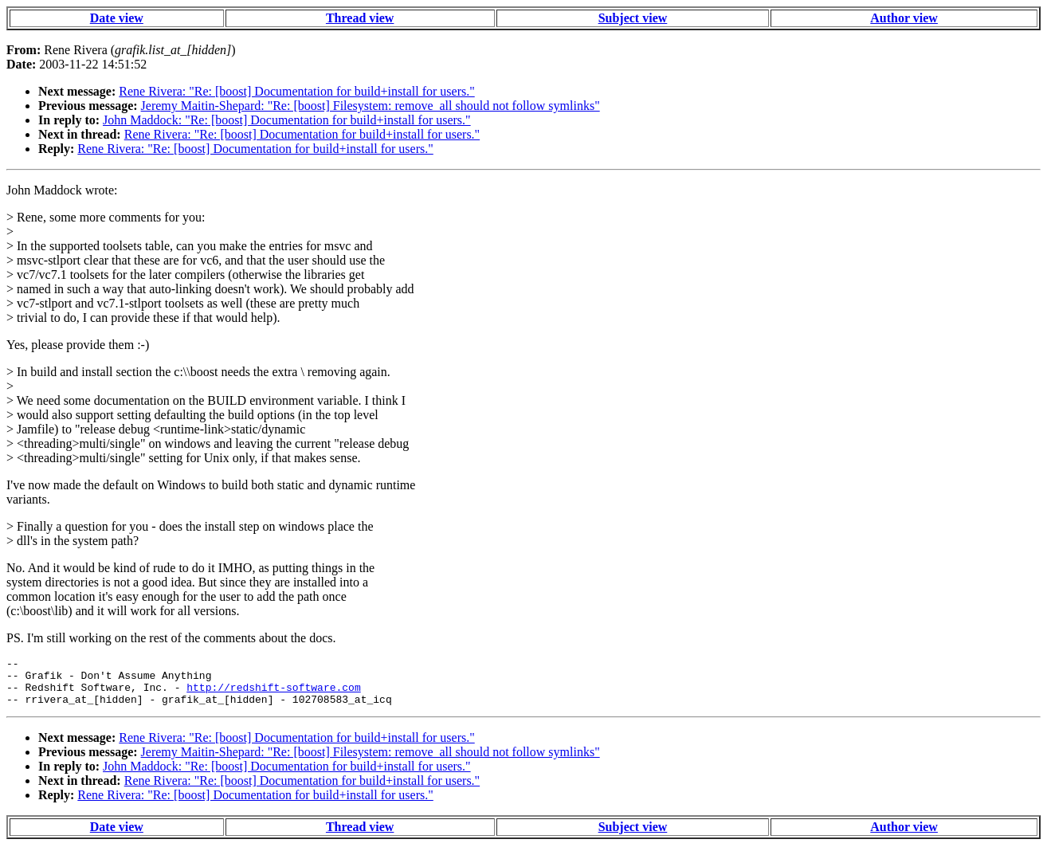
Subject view (633, 18)
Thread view (360, 18)
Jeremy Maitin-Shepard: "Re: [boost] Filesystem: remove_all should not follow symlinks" (370, 105)
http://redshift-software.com (273, 694)
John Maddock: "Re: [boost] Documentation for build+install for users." (287, 120)
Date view (116, 18)
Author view (904, 18)
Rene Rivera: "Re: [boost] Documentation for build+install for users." (296, 91)
